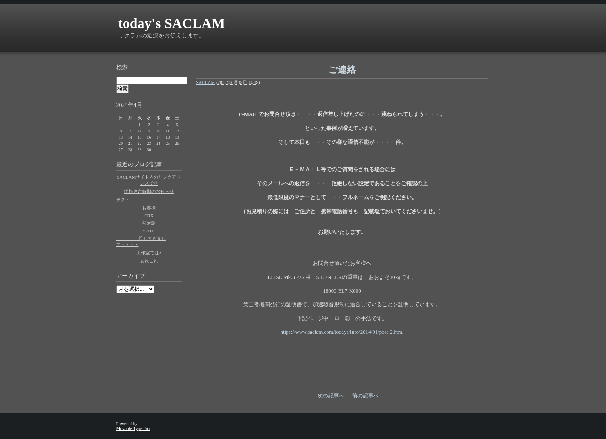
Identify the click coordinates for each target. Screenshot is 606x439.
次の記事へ (331, 396)
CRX (149, 215)
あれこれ (149, 260)
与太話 (149, 223)
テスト (123, 199)
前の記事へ (365, 396)
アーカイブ (130, 276)
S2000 (148, 230)
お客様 (149, 207)
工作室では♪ (148, 252)
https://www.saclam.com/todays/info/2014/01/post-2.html (342, 332)
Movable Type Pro (133, 428)
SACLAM (205, 82)
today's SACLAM (171, 23)
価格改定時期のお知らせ (149, 191)
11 (168, 131)
